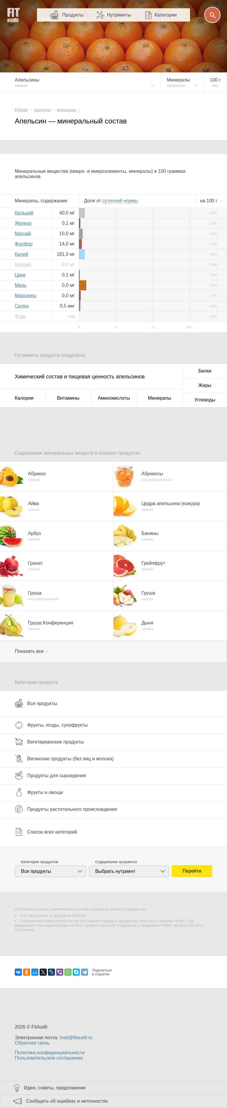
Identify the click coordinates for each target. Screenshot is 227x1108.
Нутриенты (119, 14)
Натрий (23, 264)
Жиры (204, 385)
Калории (24, 398)
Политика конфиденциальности (50, 1052)
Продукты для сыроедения (50, 775)
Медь (21, 285)
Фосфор (24, 243)
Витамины (68, 398)
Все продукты (36, 703)
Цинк (20, 274)
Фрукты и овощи (39, 792)
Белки (204, 370)
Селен (22, 305)
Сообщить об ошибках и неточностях (67, 1101)
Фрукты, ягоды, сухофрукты (51, 725)
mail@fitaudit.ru (76, 1037)
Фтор (20, 316)
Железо (23, 223)
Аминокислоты (114, 398)
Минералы (159, 398)
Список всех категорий (46, 832)
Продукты (72, 14)
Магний (23, 233)
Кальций (24, 212)
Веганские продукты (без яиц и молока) (64, 758)
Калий (21, 254)
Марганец (25, 295)
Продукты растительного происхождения (66, 809)
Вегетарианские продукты (49, 742)
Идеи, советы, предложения (55, 1087)
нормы (120, 200)
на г (209, 200)
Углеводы (204, 399)
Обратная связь (32, 1042)
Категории (166, 14)
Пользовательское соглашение (49, 1057)
